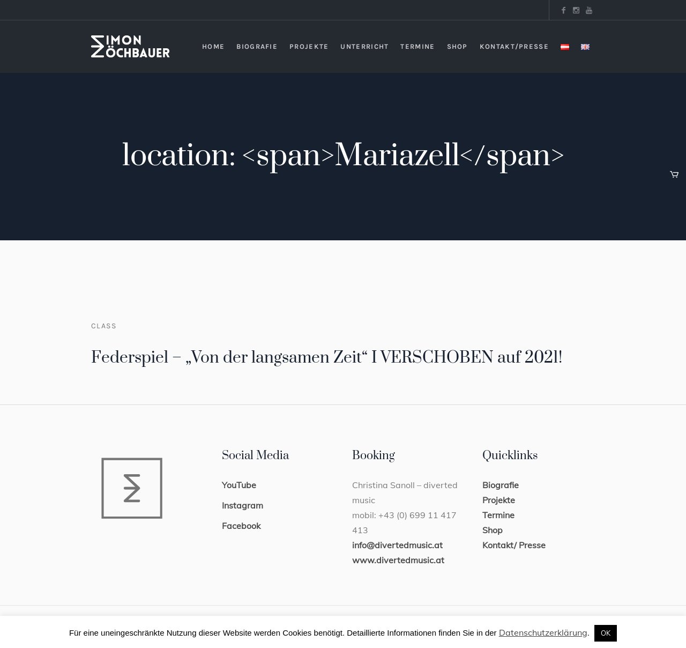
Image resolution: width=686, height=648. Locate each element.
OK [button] (605, 633)
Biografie (500, 485)
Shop (492, 530)
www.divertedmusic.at (398, 560)
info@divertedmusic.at (397, 545)
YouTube (239, 485)
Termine (498, 515)
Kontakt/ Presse (514, 545)
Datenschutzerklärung (543, 632)
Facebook (241, 525)
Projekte (498, 500)
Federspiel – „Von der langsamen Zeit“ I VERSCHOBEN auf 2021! (326, 358)
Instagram (242, 505)
